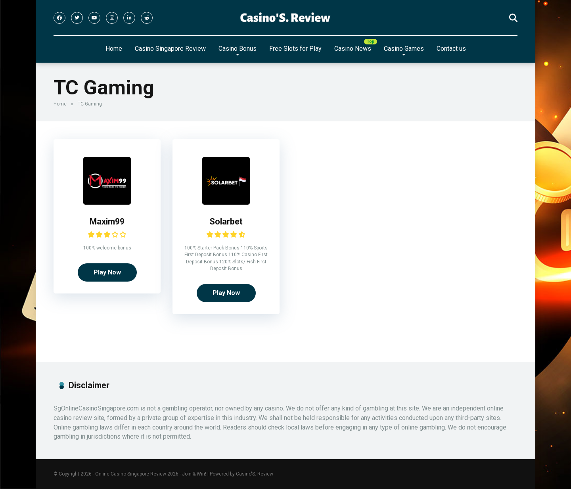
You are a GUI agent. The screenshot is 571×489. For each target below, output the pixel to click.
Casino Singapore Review (170, 48)
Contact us (451, 48)
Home (113, 48)
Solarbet (226, 221)
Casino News (352, 48)
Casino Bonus (237, 48)
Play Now (107, 272)
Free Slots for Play (295, 48)
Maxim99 (107, 221)
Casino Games (404, 48)
